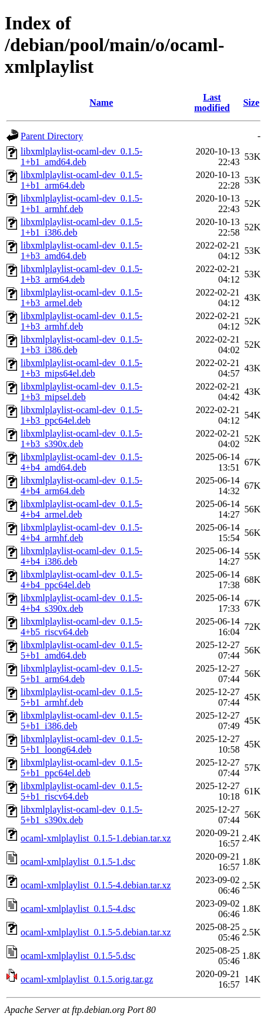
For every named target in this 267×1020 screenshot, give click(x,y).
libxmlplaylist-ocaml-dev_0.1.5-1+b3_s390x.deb (81, 438)
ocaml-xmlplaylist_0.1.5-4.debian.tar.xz (96, 885)
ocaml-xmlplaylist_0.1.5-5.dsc (78, 956)
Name (101, 103)
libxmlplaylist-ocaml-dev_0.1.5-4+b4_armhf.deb (81, 532)
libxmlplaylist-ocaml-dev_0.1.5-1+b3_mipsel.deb (81, 391)
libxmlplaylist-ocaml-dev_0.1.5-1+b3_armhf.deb (81, 321)
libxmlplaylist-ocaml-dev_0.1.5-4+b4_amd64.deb (81, 462)
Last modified (211, 102)
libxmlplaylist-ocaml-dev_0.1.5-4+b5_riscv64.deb (81, 626)
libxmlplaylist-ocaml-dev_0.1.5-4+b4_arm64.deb (81, 485)
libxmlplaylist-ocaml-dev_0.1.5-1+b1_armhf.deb (81, 203)
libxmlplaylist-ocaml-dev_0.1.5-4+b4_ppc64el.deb (81, 579)
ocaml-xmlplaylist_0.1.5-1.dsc (78, 862)
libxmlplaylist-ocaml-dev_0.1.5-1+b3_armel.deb (81, 297)
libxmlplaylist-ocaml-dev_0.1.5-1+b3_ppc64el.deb (81, 415)
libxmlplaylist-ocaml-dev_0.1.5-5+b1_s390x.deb (81, 814)
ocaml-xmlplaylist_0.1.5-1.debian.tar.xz (96, 838)
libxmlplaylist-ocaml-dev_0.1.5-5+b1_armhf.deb (81, 697)
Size (251, 103)
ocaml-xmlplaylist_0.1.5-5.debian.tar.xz (96, 932)
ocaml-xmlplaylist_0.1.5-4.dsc (78, 909)
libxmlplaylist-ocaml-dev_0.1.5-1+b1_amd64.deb (81, 156)
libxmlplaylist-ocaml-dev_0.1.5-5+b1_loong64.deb (81, 744)
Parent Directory (52, 136)
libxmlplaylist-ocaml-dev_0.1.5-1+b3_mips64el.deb (81, 368)
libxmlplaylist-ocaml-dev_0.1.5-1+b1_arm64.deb (81, 180)
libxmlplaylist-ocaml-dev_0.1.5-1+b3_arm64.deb (81, 274)
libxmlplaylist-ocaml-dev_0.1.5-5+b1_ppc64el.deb (81, 767)
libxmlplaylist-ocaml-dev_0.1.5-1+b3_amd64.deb (81, 250)
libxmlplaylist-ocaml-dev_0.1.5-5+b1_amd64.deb (81, 650)
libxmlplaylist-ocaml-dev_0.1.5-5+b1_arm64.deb (81, 673)
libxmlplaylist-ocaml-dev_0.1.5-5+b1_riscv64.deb (81, 791)
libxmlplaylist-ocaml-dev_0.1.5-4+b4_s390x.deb (81, 603)
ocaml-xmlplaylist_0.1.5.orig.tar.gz (87, 979)
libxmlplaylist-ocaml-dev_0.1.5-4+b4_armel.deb (81, 509)
